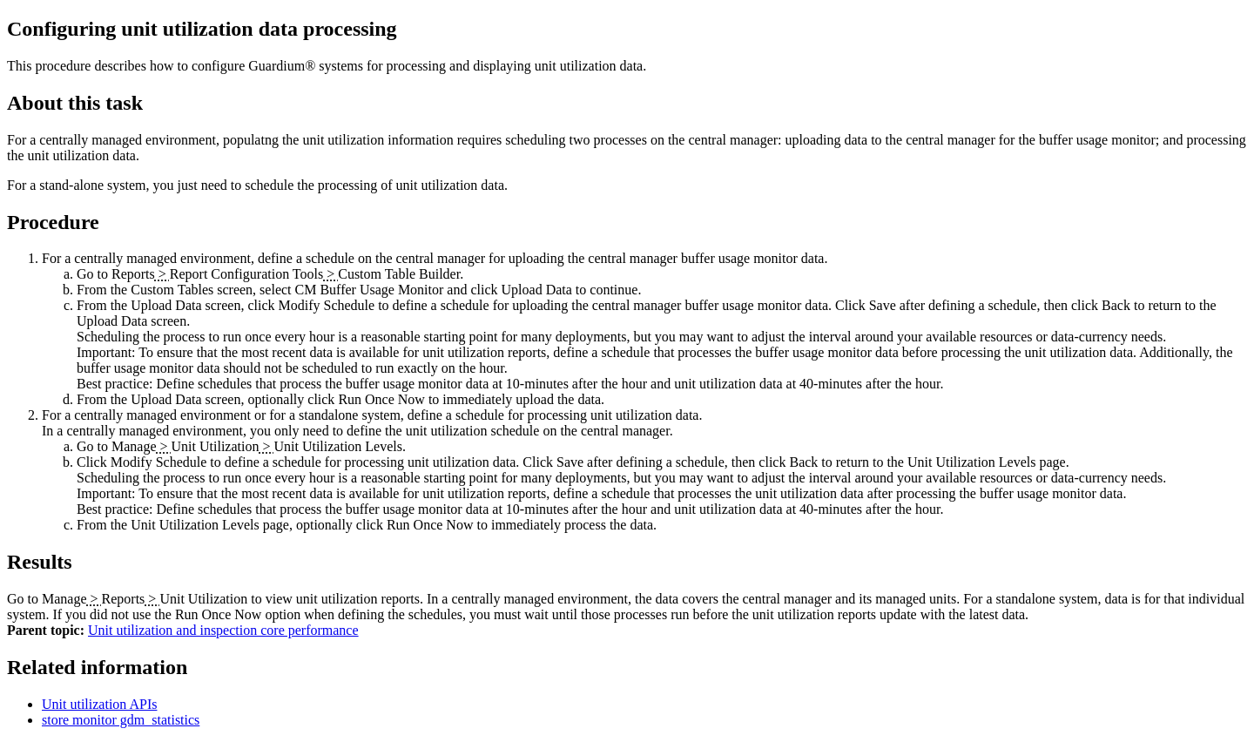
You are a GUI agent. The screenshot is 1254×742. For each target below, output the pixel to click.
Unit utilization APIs (99, 704)
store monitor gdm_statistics (120, 719)
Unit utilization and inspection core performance (223, 630)
